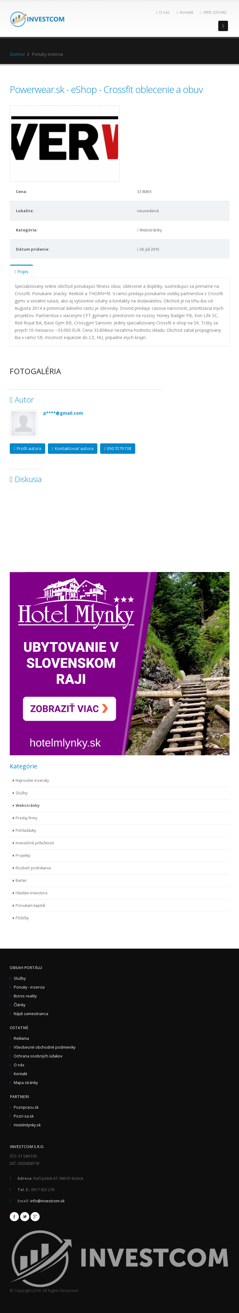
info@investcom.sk (47, 1201)
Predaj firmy (26, 818)
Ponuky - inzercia (29, 987)
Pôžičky (22, 918)
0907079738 (117, 448)
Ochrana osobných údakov (38, 1056)
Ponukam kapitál (30, 905)
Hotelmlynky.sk (27, 1125)
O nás (163, 12)
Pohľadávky (26, 830)
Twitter (24, 1216)
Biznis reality (25, 996)
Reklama (21, 1038)
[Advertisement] (55, 532)
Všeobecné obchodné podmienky (44, 1047)
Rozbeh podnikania (33, 868)
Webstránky (28, 805)
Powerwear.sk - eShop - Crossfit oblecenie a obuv (106, 89)
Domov (17, 54)
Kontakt (184, 12)
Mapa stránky (26, 1082)
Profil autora (27, 448)
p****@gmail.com (63, 413)
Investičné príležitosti (35, 843)
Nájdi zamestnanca (31, 1013)
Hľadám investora (31, 893)
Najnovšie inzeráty (32, 780)
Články (19, 1004)
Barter (21, 880)
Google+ (35, 1216)
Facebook (14, 1216)
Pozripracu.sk (26, 1107)
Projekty (23, 855)
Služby (21, 793)
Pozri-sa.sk (24, 1116)
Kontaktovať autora (72, 448)
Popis (21, 271)
